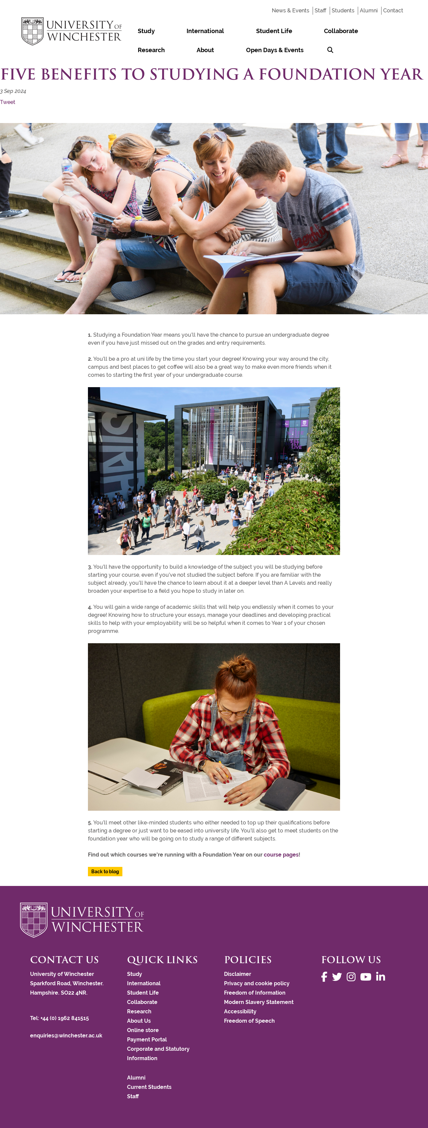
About (337, 30)
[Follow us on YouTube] (367, 977)
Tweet (7, 102)
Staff (320, 10)
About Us (139, 1021)
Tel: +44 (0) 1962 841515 (60, 1018)
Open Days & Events (155, 49)
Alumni (369, 10)
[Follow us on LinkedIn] (382, 977)
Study (135, 30)
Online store (143, 1030)
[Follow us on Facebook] (326, 977)
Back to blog (105, 871)
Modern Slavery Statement (259, 1002)
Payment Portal (147, 1039)
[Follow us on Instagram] (353, 977)
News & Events (290, 10)
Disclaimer (237, 974)
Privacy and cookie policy (257, 983)
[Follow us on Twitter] (338, 977)
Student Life (219, 30)
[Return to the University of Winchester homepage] (214, 920)
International (172, 30)
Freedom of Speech (249, 1021)
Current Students (149, 1087)
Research (305, 30)
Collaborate (264, 30)
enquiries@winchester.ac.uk (66, 1035)
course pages (281, 855)
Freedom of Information (255, 993)
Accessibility (240, 1011)
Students (343, 10)
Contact (393, 10)
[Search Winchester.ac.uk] (198, 50)
